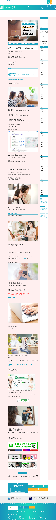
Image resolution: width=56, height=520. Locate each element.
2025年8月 (41, 65)
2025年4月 (41, 73)
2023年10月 (42, 108)
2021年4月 (41, 166)
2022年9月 (41, 133)
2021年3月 (41, 168)
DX (44, 226)
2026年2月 (41, 56)
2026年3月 (41, 54)
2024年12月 (42, 81)
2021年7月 (41, 160)
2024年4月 (41, 96)
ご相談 (43, 1)
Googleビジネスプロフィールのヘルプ (22, 256)
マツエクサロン (42, 219)
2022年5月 (41, 141)
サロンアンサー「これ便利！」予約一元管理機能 (43, 40)
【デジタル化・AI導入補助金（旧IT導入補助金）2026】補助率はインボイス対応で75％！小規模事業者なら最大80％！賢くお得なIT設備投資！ (44, 32)
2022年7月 (41, 137)
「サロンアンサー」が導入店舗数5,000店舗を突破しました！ (43, 43)
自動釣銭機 (42, 218)
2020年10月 (42, 178)
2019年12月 (42, 197)
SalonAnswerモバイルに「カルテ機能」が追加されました (43, 37)
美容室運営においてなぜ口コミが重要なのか (15, 69)
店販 (46, 213)
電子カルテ (46, 218)
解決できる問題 (35, 11)
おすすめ (41, 22)
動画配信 (41, 26)
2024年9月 (41, 87)
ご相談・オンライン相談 (43, 11)
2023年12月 (42, 104)
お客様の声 (41, 24)
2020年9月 (41, 180)
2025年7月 (41, 67)
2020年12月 (42, 174)
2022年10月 (42, 131)
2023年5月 (41, 118)
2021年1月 (41, 172)
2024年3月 (41, 98)
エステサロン (42, 212)
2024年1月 (41, 102)
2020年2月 (41, 193)
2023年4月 (41, 120)
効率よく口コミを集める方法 (13, 70)
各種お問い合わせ (35, 507)
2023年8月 (41, 112)
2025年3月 (41, 75)
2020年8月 (41, 182)
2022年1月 (41, 149)
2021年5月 (41, 164)
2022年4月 (41, 143)
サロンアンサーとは (11, 11)
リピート (42, 227)
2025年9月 (41, 63)
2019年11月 (42, 199)
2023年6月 (41, 116)
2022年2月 (41, 147)
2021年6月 (41, 162)
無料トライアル (38, 1)
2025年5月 (41, 71)
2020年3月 (41, 191)
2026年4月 (41, 52)
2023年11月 (42, 106)
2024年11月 (42, 83)
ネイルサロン (42, 220)
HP (41, 213)
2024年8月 (41, 89)
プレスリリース (45, 225)
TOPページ (9, 505)
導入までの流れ (22, 11)
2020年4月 (41, 189)
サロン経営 (42, 232)
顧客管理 (46, 212)
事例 (44, 227)
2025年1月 (41, 79)
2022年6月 (41, 139)
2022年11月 (42, 129)
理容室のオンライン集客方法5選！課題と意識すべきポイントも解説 (15, 469)
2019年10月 (42, 201)
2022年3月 (41, 145)
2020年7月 (41, 184)
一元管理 (42, 226)
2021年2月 (41, 170)
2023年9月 (41, 110)
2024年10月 (42, 85)
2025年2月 (41, 77)
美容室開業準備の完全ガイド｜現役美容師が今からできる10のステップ (31, 469)
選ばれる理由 (29, 11)
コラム (41, 20)
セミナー (46, 220)
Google (44, 213)
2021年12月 (42, 151)
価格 (17, 11)
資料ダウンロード (49, 1)
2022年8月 (41, 135)
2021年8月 (41, 158)
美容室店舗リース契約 (43, 211)
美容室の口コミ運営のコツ (12, 71)
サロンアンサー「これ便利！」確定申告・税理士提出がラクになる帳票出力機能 (43, 47)
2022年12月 (42, 127)
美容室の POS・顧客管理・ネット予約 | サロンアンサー (9, 1)
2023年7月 (41, 114)
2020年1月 (41, 195)
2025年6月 (41, 69)
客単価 (46, 219)
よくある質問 (29, 1)
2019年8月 (41, 203)
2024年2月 (41, 100)
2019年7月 (41, 205)
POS (44, 231)
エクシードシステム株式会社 (13, 502)
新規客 (41, 225)
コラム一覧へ (23, 465)
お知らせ (24, 1)
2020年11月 (42, 176)
